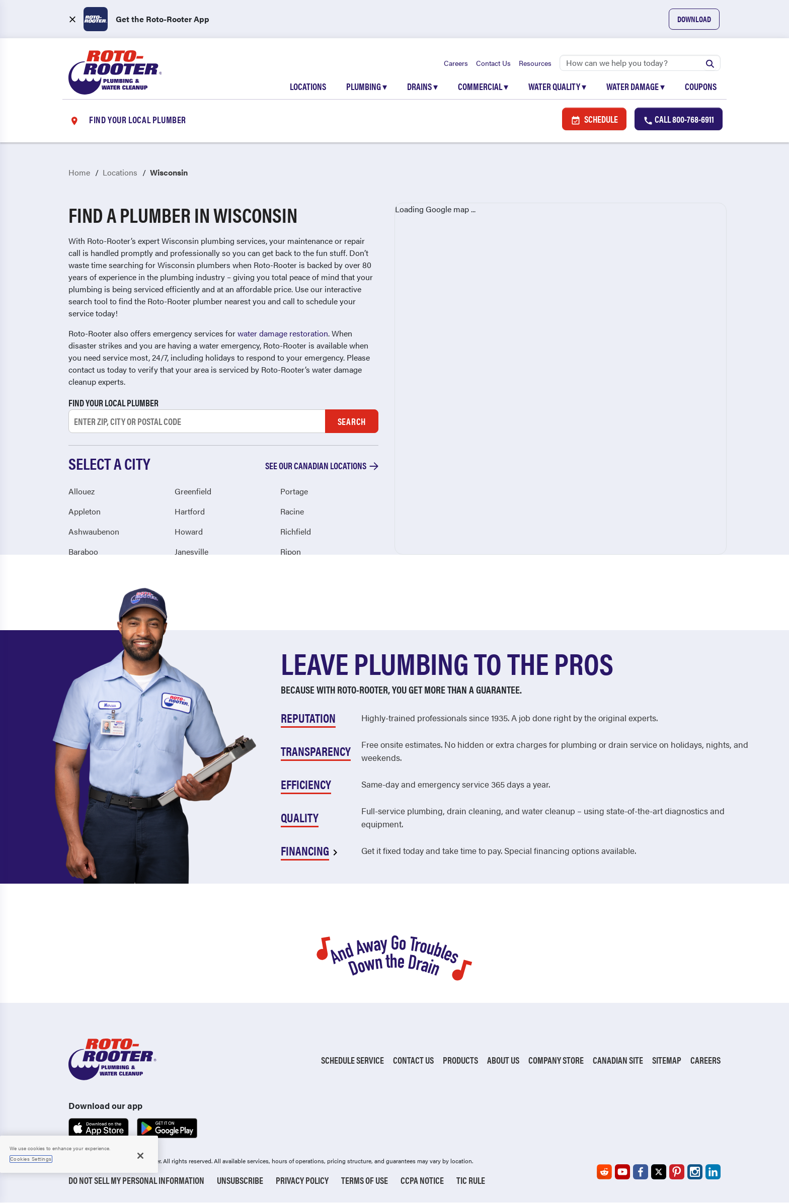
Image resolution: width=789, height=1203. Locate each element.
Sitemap (666, 1060)
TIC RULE (470, 1180)
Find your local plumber (113, 403)
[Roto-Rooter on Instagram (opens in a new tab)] (694, 1172)
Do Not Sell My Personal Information (136, 1180)
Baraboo (83, 551)
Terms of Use (364, 1180)
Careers (456, 63)
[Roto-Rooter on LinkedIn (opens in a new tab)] (713, 1172)
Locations (308, 86)
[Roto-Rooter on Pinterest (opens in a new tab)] (676, 1172)
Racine (292, 511)
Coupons (701, 86)
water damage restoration (283, 333)
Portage (294, 491)
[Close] (140, 1156)
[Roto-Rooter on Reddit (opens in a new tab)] (604, 1172)
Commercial (483, 86)
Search (352, 421)
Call (678, 119)
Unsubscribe (240, 1180)
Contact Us (493, 63)
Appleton (84, 511)
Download (694, 19)
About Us (503, 1060)
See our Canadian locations (321, 466)
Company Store (556, 1060)
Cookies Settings (31, 1158)
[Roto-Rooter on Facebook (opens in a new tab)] (640, 1172)
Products (460, 1060)
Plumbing (366, 86)
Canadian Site (618, 1060)
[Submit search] (710, 62)
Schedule (594, 119)
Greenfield (193, 491)
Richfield (295, 531)
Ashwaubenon (93, 531)
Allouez (81, 491)
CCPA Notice (422, 1180)
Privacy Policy (302, 1180)
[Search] (640, 63)
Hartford (190, 511)
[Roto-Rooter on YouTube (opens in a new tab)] (622, 1172)
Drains (422, 86)
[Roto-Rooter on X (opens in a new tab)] (658, 1172)
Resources (535, 63)
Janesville (191, 551)
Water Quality (557, 86)
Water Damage (635, 86)
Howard (189, 531)
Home (79, 173)
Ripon (290, 551)
